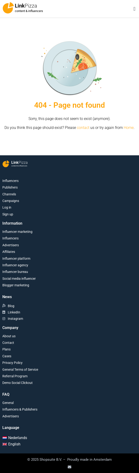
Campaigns (10, 201)
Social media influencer (19, 278)
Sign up (7, 214)
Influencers (10, 181)
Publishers (10, 187)
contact (83, 127)
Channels (9, 194)
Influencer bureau (15, 272)
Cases (6, 356)
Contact (8, 343)
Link (26, 6)
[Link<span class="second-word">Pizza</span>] (8, 8)
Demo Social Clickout (17, 383)
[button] (134, 9)
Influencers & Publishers (19, 409)
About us (9, 336)
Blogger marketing (15, 285)
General (8, 403)
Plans (6, 349)
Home (129, 127)
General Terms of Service (20, 369)
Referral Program (15, 376)
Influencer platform (16, 258)
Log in (6, 207)
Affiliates (8, 252)
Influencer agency (15, 265)
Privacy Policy (12, 363)
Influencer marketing (17, 232)
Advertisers (10, 245)
